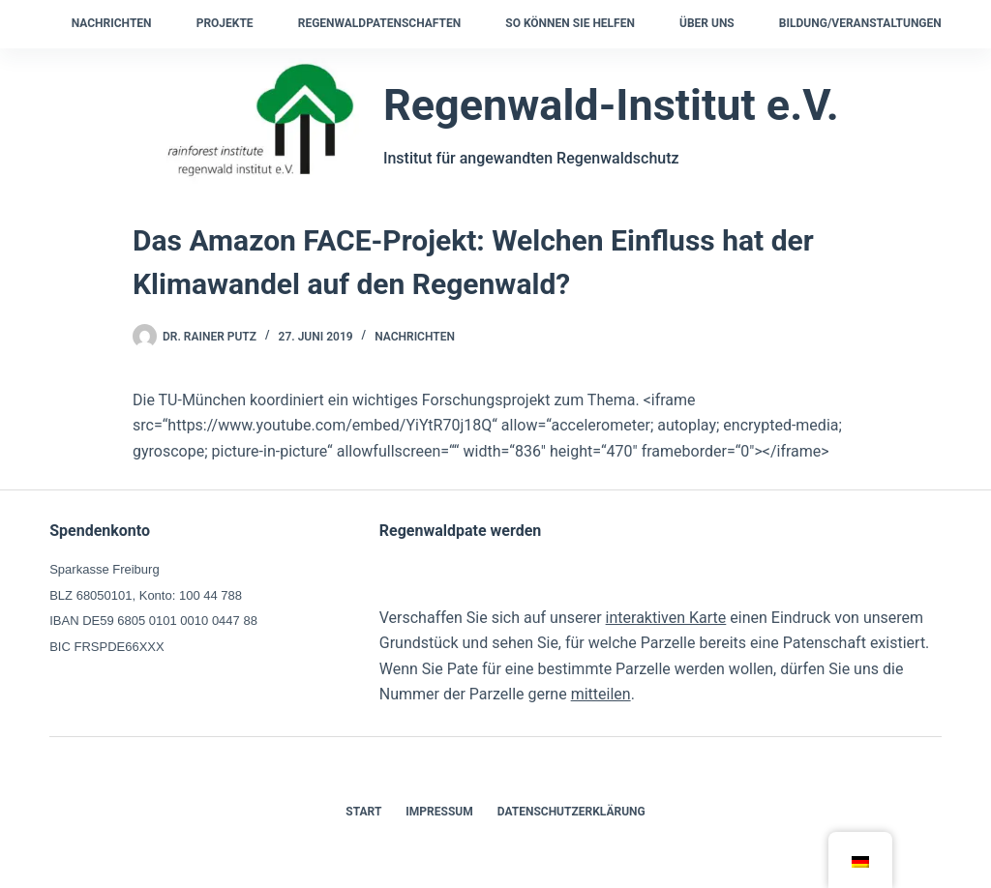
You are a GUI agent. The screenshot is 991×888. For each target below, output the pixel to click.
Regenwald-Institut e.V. (611, 105)
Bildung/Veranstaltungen (860, 23)
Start (363, 811)
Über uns (707, 23)
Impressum (438, 811)
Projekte (225, 23)
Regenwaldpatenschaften (379, 23)
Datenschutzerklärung (571, 811)
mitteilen (601, 694)
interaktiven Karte (666, 617)
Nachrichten (112, 23)
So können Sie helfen (570, 23)
